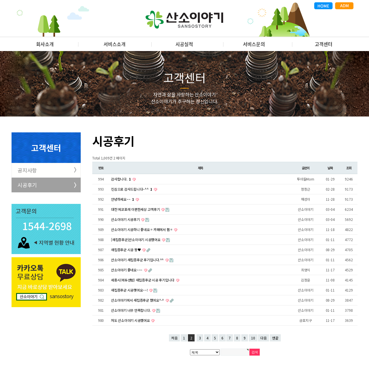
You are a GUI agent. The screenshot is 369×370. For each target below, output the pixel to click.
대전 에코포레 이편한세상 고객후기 (136, 209)
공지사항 (27, 170)
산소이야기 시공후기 (125, 219)
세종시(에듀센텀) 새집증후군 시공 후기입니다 (143, 279)
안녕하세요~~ (123, 199)
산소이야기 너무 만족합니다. (131, 310)
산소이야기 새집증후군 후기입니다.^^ (138, 259)
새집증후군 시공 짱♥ (126, 249)
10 (253, 337)
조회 (348, 168)
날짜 (330, 168)
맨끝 (275, 337)
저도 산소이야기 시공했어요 (130, 320)
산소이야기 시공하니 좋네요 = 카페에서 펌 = (142, 229)
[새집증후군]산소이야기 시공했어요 (136, 239)
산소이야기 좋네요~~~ (127, 269)
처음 (174, 337)
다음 (263, 337)
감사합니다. (121, 178)
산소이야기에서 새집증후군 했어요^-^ (138, 300)
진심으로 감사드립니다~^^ (132, 189)
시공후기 (27, 185)
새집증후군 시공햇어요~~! (129, 290)
